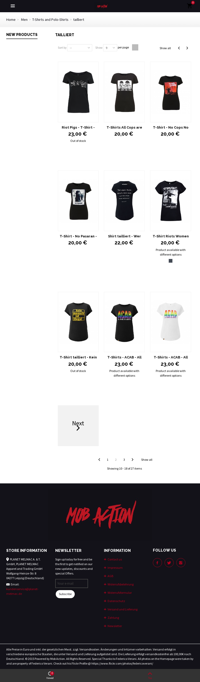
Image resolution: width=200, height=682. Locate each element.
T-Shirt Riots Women (171, 236)
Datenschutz (116, 601)
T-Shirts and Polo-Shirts (50, 19)
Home (11, 19)
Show (99, 47)
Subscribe (65, 594)
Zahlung (113, 618)
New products (22, 35)
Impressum (115, 568)
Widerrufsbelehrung (120, 584)
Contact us (114, 559)
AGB (110, 576)
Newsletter (114, 626)
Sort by (62, 47)
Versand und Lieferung (122, 609)
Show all (165, 48)
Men (24, 19)
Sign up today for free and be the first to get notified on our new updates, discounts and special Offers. (74, 566)
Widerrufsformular (119, 593)
